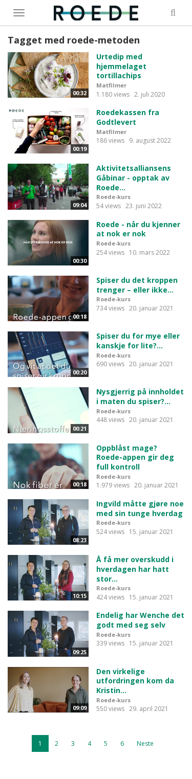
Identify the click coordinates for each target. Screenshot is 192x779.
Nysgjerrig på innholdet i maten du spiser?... (140, 396)
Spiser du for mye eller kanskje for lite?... (138, 340)
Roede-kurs (113, 197)
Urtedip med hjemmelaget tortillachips (121, 66)
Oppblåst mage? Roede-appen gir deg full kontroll (135, 457)
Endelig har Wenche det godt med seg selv (140, 620)
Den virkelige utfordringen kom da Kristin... (135, 680)
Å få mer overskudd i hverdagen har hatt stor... (135, 568)
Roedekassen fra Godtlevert (127, 117)
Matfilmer (111, 85)
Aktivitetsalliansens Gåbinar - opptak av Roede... (133, 177)
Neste (145, 743)
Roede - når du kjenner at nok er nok (138, 229)
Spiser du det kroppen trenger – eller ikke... (137, 285)
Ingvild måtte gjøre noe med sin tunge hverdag (140, 508)
